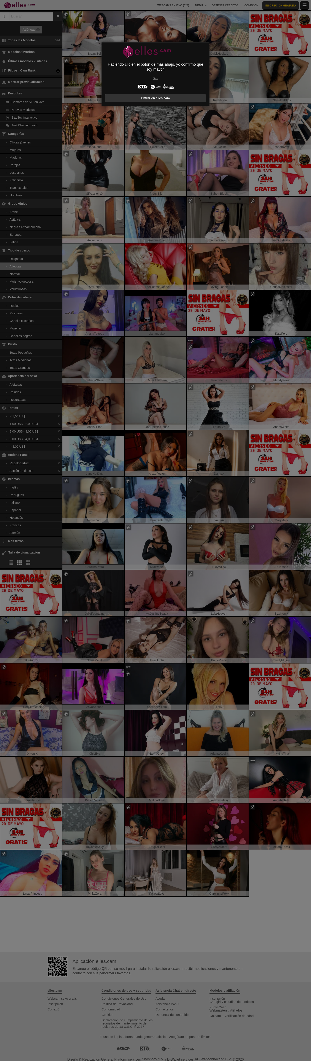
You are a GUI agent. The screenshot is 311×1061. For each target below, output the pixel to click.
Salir (155, 78)
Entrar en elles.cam (155, 98)
